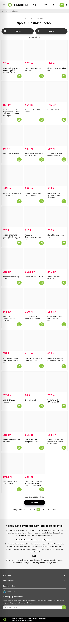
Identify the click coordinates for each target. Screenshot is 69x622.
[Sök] (34, 11)
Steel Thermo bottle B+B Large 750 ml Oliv (33, 359)
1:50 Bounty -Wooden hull (34, 277)
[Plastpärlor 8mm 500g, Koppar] (34, 91)
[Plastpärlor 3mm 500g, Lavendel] (34, 50)
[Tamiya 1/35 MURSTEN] (12, 135)
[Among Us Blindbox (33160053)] (57, 258)
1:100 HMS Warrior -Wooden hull (10, 401)
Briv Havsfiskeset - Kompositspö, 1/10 (31, 441)
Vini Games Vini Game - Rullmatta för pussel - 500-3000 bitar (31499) (33, 483)
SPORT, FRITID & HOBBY (36, 18)
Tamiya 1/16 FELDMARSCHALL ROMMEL (9, 318)
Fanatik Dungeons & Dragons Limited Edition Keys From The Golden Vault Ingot (11, 113)
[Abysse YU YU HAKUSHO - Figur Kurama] (12, 175)
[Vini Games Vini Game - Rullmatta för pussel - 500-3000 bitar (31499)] (34, 463)
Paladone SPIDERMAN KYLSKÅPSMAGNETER (55, 359)
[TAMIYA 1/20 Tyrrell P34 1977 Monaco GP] (57, 382)
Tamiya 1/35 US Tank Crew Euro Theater (54, 154)
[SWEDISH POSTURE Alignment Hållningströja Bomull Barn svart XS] (12, 217)
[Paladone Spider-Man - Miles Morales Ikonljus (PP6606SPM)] (57, 421)
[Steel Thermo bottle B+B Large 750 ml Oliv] (34, 340)
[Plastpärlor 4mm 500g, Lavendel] (12, 258)
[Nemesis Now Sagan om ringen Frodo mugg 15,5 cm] (12, 340)
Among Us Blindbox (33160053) (54, 278)
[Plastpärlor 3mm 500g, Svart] (57, 217)
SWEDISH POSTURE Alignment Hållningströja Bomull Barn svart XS (11, 237)
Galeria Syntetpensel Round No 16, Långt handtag (54, 318)
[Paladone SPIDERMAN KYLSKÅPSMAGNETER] (57, 340)
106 (42, 510)
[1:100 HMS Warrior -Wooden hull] (12, 382)
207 (49, 510)
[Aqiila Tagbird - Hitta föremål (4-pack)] (12, 463)
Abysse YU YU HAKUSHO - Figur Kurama (12, 194)
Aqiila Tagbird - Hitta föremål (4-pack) (10, 482)
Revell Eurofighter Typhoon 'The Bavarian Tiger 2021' (55, 195)
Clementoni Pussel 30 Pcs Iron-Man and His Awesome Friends (12, 70)
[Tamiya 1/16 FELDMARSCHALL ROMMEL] (12, 298)
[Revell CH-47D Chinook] (57, 91)
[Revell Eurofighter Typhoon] (57, 175)
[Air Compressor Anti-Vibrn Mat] (57, 50)
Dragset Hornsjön (31, 400)
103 (29, 510)
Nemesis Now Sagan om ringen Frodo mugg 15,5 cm (11, 360)
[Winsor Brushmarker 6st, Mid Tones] (12, 421)
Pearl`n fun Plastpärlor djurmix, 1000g (33, 194)
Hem (25, 18)
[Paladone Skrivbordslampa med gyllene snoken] (34, 217)
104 (34, 510)
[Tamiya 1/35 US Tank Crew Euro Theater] (57, 135)
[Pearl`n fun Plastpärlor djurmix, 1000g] (34, 175)
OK (64, 607)
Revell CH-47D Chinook (55, 110)
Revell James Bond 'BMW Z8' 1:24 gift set (34, 154)
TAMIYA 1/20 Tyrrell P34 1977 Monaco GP (55, 401)
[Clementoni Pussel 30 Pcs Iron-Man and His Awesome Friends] (12, 50)
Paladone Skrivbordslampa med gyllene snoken (33, 237)
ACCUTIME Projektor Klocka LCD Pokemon (32, 317)
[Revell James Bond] (34, 135)
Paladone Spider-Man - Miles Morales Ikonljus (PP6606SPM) (55, 442)
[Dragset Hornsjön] (34, 382)
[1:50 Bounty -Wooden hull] (34, 258)
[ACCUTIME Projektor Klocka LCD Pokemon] (34, 298)
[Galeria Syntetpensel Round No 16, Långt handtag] (57, 298)
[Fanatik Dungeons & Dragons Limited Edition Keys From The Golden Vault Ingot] (12, 91)
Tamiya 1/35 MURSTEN (11, 153)
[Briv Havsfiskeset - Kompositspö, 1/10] (34, 421)
